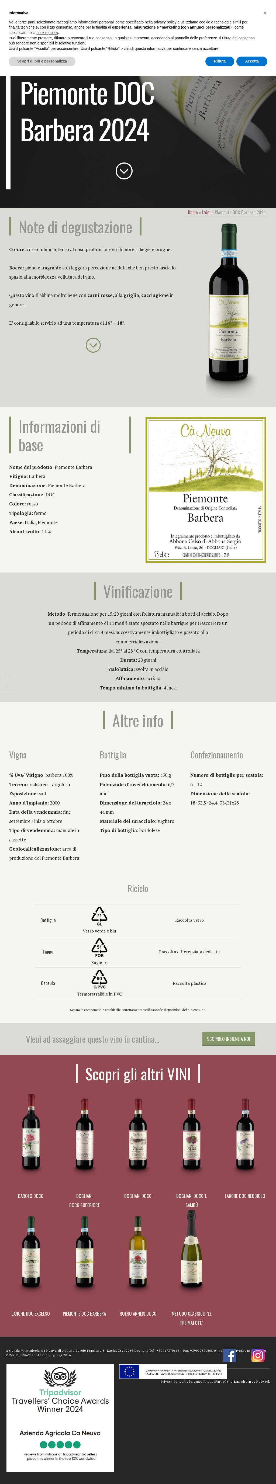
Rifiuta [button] (220, 61)
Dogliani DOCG (137, 1195)
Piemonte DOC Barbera (84, 1313)
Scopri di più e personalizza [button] (42, 61)
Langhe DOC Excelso (31, 1313)
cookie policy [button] (47, 32)
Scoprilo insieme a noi (228, 1038)
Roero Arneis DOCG (138, 1313)
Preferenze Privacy (199, 1381)
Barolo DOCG (30, 1195)
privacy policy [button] (165, 22)
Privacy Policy (172, 1381)
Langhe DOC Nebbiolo (245, 1195)
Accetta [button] (252, 61)
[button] (264, 13)
